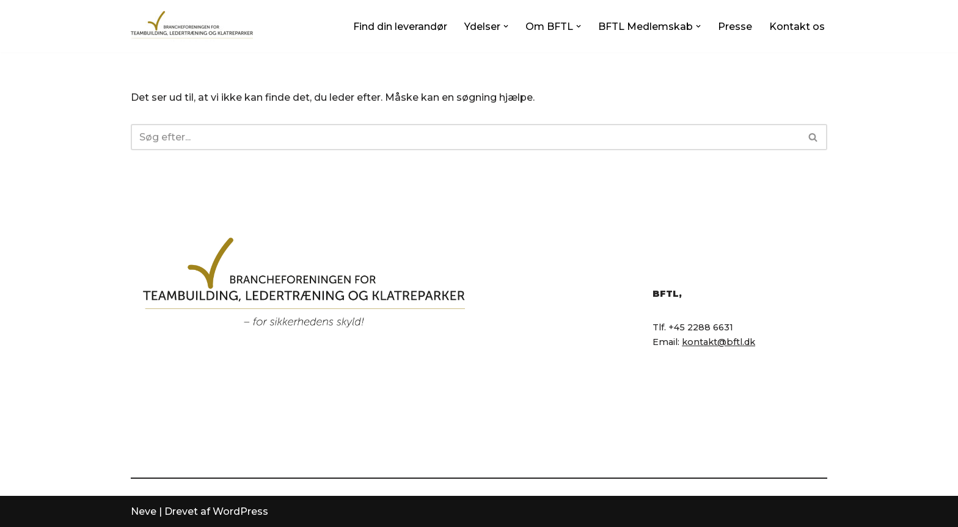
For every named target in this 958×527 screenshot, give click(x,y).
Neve (143, 511)
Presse (735, 26)
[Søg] (465, 137)
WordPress (240, 511)
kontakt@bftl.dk (718, 341)
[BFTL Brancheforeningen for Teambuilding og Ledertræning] (192, 26)
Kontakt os (797, 26)
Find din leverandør (400, 26)
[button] (505, 26)
